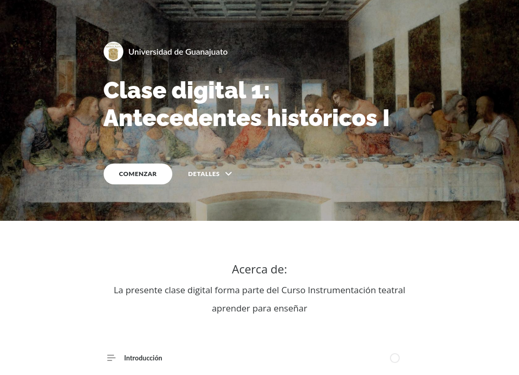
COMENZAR (138, 174)
